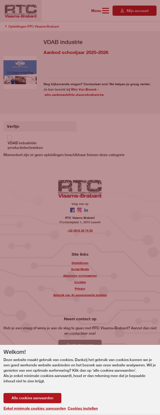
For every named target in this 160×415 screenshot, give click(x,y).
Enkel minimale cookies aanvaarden (34, 408)
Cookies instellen (83, 408)
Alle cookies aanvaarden (32, 398)
